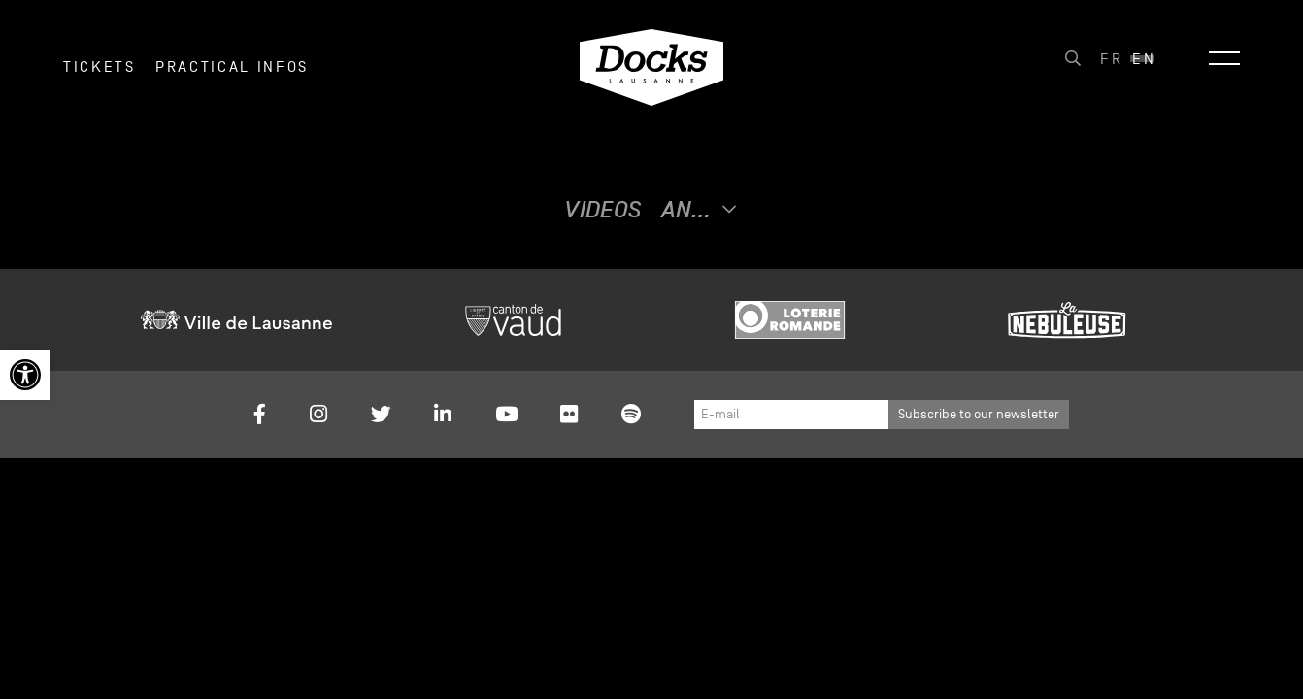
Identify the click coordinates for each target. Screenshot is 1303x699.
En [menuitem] (1143, 69)
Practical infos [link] (232, 76)
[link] (25, 375)
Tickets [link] (99, 76)
